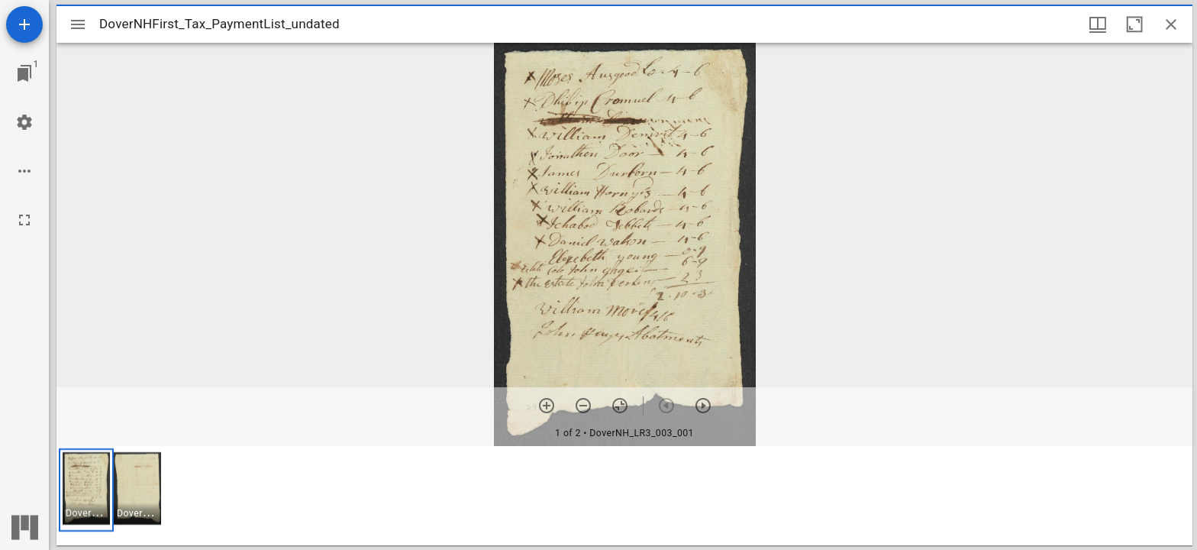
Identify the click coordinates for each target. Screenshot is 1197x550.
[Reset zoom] (620, 405)
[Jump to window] (24, 73)
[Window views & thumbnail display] (1097, 24)
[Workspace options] (24, 171)
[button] (86, 490)
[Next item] (703, 405)
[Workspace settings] (24, 122)
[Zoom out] (583, 405)
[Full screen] (24, 220)
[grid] (624, 495)
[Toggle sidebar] (78, 24)
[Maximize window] (1134, 24)
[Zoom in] (546, 405)
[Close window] (1171, 24)
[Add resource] (24, 24)
